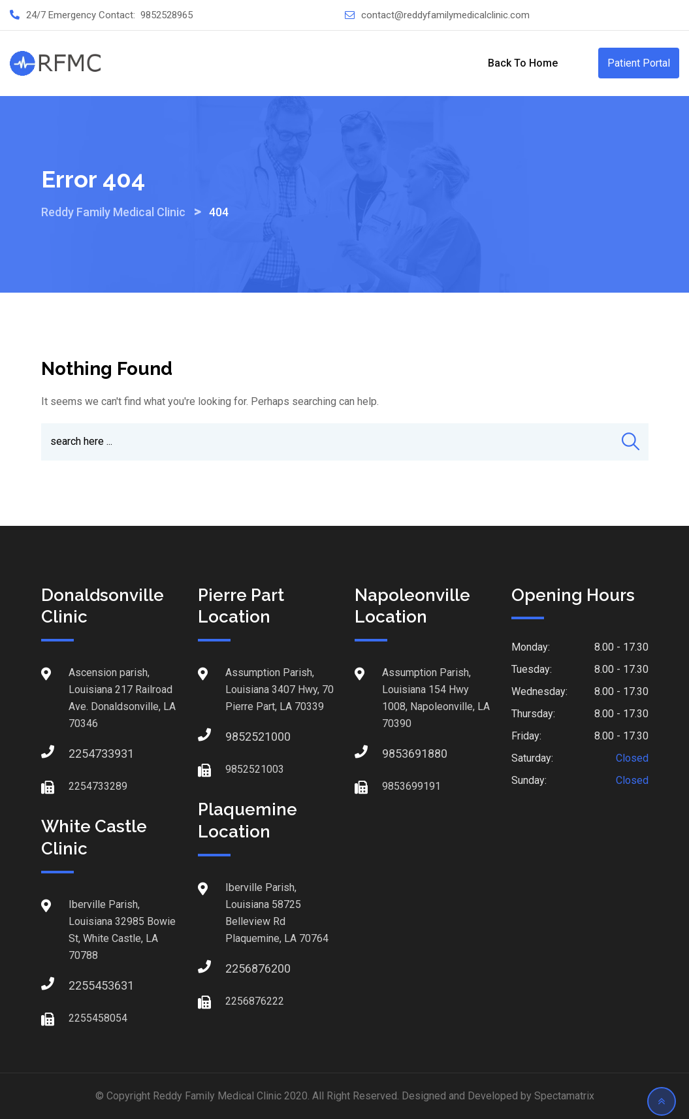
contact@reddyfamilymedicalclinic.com (445, 15)
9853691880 (395, 753)
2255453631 (82, 985)
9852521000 (238, 736)
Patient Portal (638, 63)
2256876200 (238, 968)
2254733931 (82, 753)
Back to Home (523, 63)
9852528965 (166, 15)
